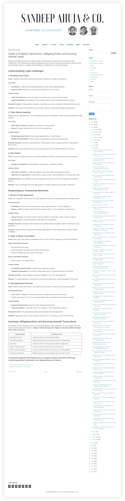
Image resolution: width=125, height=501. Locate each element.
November (96, 132)
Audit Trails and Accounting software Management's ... (103, 201)
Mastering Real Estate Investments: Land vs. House (102, 172)
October (95, 135)
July (94, 142)
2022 (92, 445)
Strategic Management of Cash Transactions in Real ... (101, 318)
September (96, 137)
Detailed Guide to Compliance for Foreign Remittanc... (102, 339)
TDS (91, 81)
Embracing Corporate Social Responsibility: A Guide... (100, 188)
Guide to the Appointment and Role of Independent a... (103, 163)
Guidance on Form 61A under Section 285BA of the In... (103, 292)
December (96, 129)
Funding (92, 68)
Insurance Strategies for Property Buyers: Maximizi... (102, 250)
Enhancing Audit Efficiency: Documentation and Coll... (100, 267)
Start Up (92, 79)
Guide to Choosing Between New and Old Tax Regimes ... (103, 301)
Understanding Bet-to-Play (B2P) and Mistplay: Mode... (103, 258)
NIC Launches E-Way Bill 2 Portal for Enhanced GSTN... (103, 159)
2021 (92, 448)
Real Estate (27, 366)
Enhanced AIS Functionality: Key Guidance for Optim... (102, 313)
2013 (92, 469)
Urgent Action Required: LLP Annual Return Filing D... (103, 263)
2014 (92, 466)
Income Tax (93, 72)
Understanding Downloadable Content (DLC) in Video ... (103, 254)
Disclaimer (70, 44)
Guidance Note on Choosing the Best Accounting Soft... (103, 288)
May (94, 147)
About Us (44, 44)
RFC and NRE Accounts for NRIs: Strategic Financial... (102, 351)
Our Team (53, 44)
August (95, 140)
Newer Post (12, 372)
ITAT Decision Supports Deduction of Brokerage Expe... (103, 427)
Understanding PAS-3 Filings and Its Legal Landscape (103, 406)
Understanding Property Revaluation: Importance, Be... (103, 419)
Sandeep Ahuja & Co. (21, 364)
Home (37, 44)
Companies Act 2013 (96, 61)
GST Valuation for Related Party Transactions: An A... (101, 197)
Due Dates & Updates (97, 63)
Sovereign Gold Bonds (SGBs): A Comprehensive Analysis (102, 385)
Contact (61, 44)
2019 (92, 453)
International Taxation (96, 74)
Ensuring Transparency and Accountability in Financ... (100, 212)
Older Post (79, 372)
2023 (92, 443)
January (95, 439)
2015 (92, 464)
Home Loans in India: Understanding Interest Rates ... (103, 176)
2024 (92, 127)
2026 (92, 122)
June (94, 145)
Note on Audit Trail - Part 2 (100, 205)
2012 (92, 471)
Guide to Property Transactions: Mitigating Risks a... (101, 242)
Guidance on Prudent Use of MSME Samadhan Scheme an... (103, 229)
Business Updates (18, 366)
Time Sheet (86, 44)
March (95, 434)
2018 (92, 456)
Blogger (76, 492)
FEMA (92, 65)
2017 (92, 458)
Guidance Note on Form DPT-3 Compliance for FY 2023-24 (101, 326)
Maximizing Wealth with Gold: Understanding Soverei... (101, 347)
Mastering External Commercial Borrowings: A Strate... (101, 343)
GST (91, 70)
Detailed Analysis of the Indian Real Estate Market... (102, 377)
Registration (94, 77)
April (94, 431)
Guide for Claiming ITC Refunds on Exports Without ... (102, 150)
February (95, 437)
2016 (92, 461)
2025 (92, 124)
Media (78, 44)
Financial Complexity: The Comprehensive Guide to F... (101, 167)
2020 (92, 450)
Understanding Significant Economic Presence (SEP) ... (103, 372)
